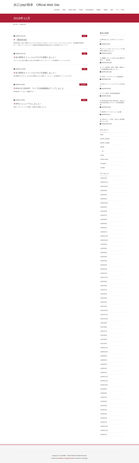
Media (102, 147)
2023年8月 (104, 248)
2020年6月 (104, 356)
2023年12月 (104, 236)
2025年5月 (104, 194)
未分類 (103, 167)
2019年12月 (104, 376)
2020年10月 (104, 352)
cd (102, 151)
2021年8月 (104, 327)
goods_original (105, 138)
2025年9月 (104, 190)
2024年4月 (104, 227)
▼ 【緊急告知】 (20, 40)
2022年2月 (104, 306)
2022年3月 (104, 302)
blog (84, 36)
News (84, 100)
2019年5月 (104, 405)
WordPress (61, 458)
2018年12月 (104, 426)
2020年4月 (104, 360)
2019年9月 (104, 389)
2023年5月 (104, 256)
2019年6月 (104, 401)
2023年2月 (104, 269)
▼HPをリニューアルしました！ (27, 104)
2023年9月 (104, 244)
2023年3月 (104, 265)
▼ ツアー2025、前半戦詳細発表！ (110, 93)
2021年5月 (104, 339)
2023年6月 (104, 252)
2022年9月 (104, 281)
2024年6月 (104, 219)
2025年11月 (104, 182)
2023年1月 (104, 273)
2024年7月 (104, 215)
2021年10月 (104, 319)
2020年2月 (104, 368)
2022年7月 (104, 290)
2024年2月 (104, 232)
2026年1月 (104, 178)
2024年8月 (104, 211)
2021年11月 (104, 314)
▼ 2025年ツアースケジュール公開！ (111, 112)
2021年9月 (104, 323)
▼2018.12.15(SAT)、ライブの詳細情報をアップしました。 (39, 88)
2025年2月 (104, 199)
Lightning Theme (69, 458)
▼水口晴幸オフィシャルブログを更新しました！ (35, 57)
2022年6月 (104, 294)
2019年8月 (104, 393)
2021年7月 (104, 331)
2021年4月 (104, 343)
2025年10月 (104, 186)
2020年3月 (104, 364)
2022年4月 (104, 298)
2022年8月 (104, 285)
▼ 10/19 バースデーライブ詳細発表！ (112, 76)
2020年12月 (104, 347)
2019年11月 (104, 381)
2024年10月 (104, 203)
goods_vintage (105, 143)
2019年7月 (104, 397)
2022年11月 (104, 277)
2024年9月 (104, 207)
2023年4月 (104, 261)
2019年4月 (104, 410)
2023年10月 (104, 240)
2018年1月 (104, 434)
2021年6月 (104, 335)
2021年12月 (104, 310)
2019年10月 (104, 385)
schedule (83, 84)
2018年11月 (104, 430)
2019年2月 (104, 418)
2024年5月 (104, 223)
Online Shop (104, 159)
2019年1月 (104, 422)
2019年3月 (104, 414)
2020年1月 (104, 372)
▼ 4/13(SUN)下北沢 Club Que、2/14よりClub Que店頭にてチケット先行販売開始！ (112, 102)
